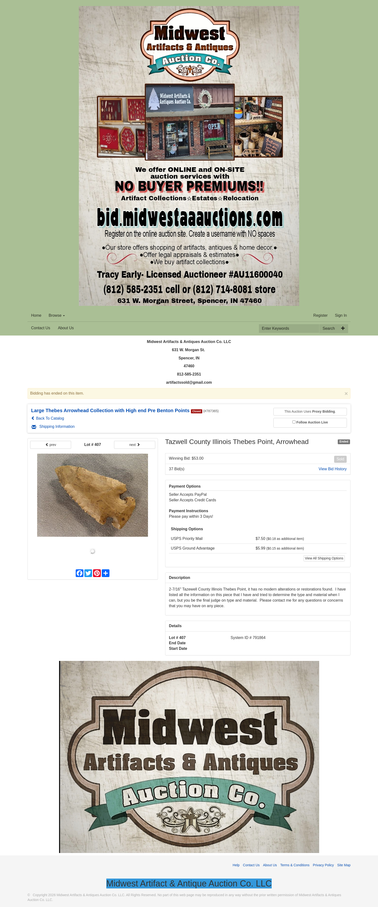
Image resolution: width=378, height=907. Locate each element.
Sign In (341, 315)
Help (236, 865)
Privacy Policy (323, 865)
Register (320, 315)
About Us (66, 328)
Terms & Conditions (294, 865)
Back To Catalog (47, 418)
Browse (57, 315)
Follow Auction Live (312, 422)
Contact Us (40, 328)
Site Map (344, 865)
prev (50, 445)
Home (36, 315)
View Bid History (333, 469)
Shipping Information (53, 426)
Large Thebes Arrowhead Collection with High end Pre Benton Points (110, 410)
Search (329, 328)
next (134, 445)
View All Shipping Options (324, 558)
